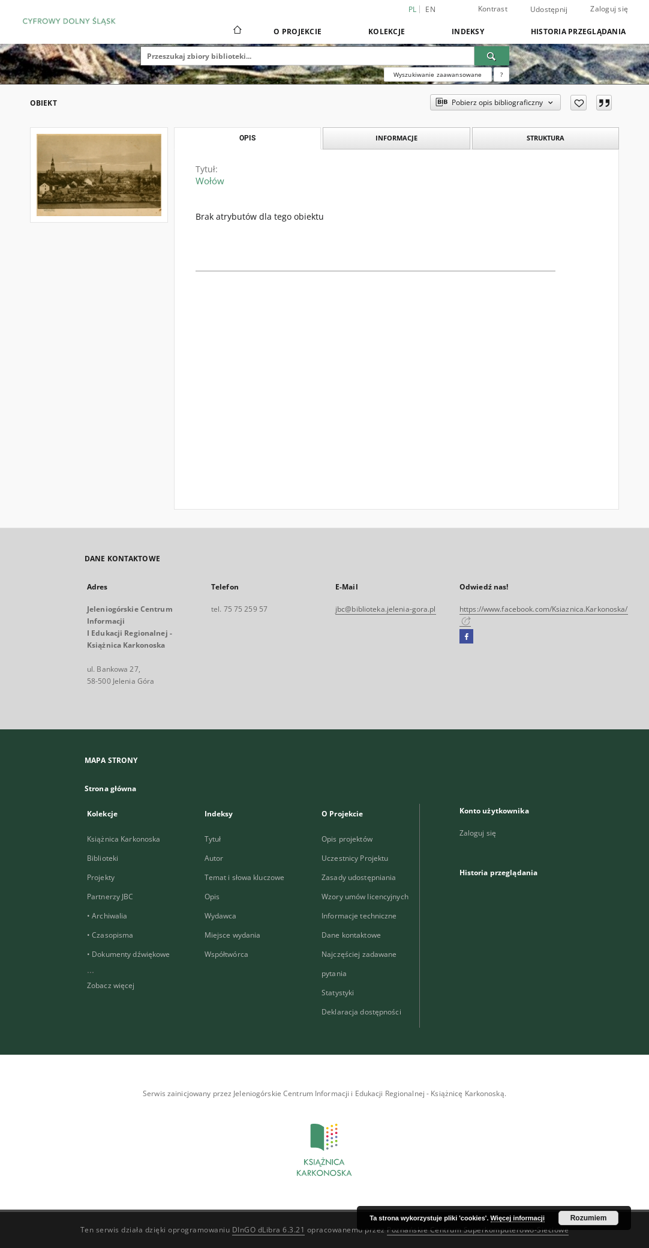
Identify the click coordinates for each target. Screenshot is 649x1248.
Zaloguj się (609, 9)
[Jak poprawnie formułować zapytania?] (501, 74)
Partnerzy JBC (110, 896)
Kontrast (492, 9)
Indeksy (468, 31)
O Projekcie (298, 31)
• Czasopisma (110, 935)
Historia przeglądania (578, 31)
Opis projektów (347, 839)
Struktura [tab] (545, 137)
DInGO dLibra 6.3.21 (268, 1230)
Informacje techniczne (359, 916)
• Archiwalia (107, 916)
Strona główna (111, 788)
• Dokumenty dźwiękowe (128, 954)
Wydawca (221, 916)
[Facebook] (466, 637)
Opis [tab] (247, 138)
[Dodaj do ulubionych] (578, 102)
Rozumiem (588, 1218)
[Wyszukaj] (491, 55)
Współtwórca (226, 954)
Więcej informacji (518, 1218)
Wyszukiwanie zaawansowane (437, 74)
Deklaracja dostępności (361, 1012)
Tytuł (213, 839)
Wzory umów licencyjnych (365, 896)
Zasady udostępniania (359, 877)
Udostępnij (549, 9)
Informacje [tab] (396, 137)
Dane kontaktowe (351, 935)
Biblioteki (102, 858)
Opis (212, 896)
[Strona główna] (236, 31)
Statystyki (338, 992)
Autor (214, 858)
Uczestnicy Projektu (355, 858)
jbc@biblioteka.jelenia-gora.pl (385, 609)
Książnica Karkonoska (123, 839)
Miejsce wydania (233, 935)
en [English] (430, 9)
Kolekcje (386, 31)
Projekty (101, 877)
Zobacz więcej (111, 985)
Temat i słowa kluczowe (245, 877)
